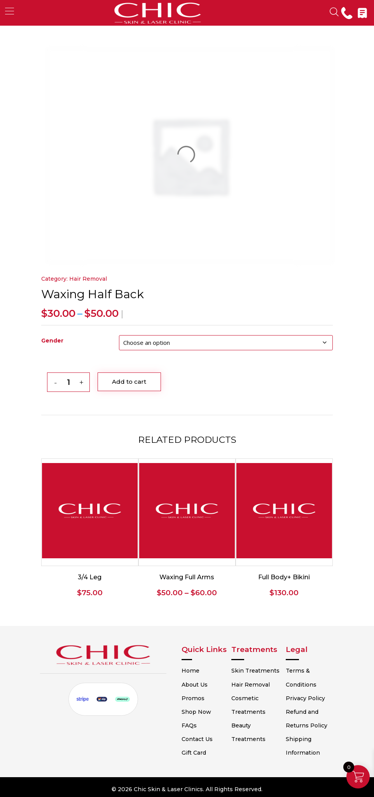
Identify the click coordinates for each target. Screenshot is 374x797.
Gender (52, 340)
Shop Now (205, 709)
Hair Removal (88, 278)
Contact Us (206, 736)
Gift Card (203, 749)
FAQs (198, 722)
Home (199, 668)
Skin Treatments (261, 668)
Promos (202, 695)
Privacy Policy (304, 695)
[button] (9, 11)
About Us (204, 681)
